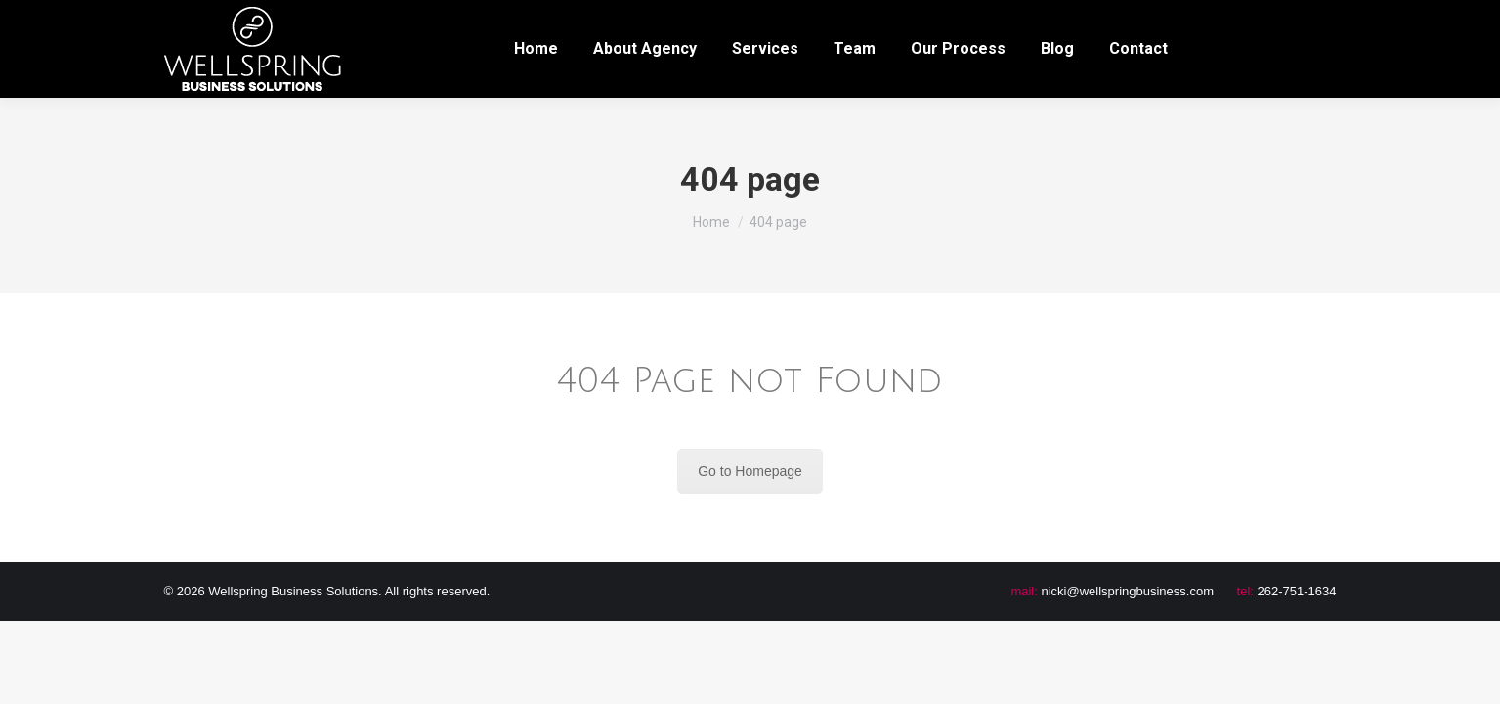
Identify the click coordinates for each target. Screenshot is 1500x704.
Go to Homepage (750, 471)
